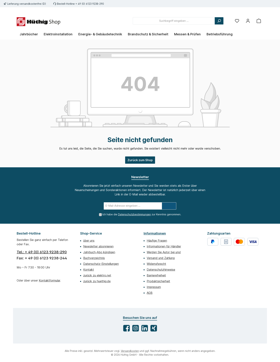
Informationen (155, 233)
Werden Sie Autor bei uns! (164, 252)
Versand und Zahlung (161, 258)
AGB (150, 293)
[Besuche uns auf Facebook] (126, 328)
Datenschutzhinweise (161, 269)
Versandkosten (130, 350)
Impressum (154, 287)
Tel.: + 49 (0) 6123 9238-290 (42, 252)
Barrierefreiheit (156, 275)
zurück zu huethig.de (97, 281)
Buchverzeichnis (94, 258)
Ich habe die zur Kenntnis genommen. (141, 214)
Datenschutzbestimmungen (134, 214)
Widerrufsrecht (156, 264)
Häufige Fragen (157, 240)
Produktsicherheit (158, 281)
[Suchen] (219, 20)
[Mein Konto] (247, 20)
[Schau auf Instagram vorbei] (135, 328)
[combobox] (174, 20)
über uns (88, 240)
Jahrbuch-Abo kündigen (99, 252)
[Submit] (169, 206)
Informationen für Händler (164, 246)
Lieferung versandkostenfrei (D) (26, 3)
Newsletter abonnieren (98, 246)
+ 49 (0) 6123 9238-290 (89, 3)
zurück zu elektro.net (97, 275)
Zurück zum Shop (140, 160)
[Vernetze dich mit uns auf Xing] (154, 328)
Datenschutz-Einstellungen (101, 264)
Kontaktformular (49, 280)
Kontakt (88, 269)
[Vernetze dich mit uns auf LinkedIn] (145, 328)
